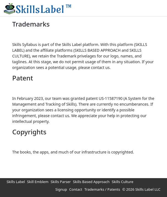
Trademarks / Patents (102, 189)
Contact (75, 189)
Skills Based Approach (91, 181)
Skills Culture (122, 181)
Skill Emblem (38, 181)
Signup (61, 189)
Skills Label (16, 181)
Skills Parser (61, 181)
